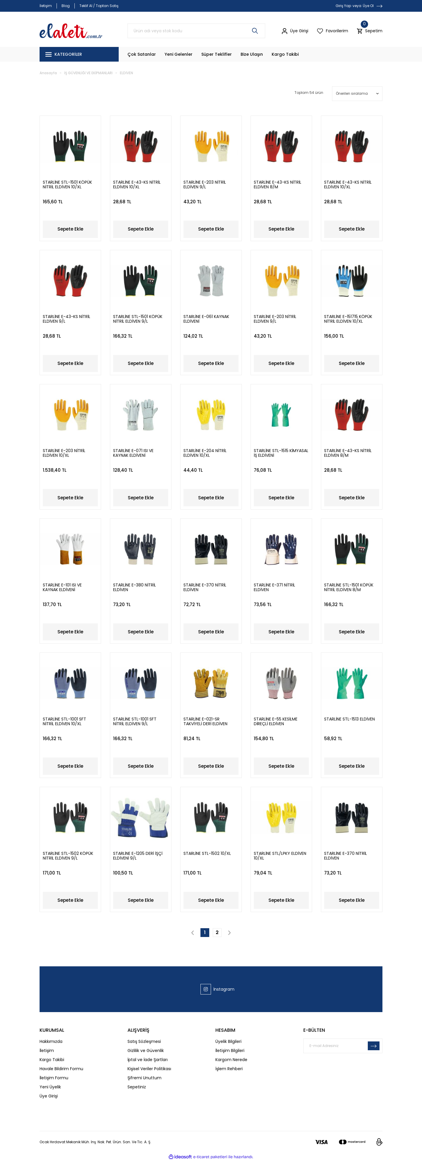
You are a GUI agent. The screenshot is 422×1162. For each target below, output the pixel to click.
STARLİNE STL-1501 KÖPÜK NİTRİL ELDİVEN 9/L (137, 317)
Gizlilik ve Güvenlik (145, 1051)
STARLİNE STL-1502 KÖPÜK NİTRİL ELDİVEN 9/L (68, 856)
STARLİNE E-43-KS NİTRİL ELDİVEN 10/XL (137, 182)
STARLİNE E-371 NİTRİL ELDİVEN (274, 586)
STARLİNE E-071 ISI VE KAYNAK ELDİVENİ (133, 452)
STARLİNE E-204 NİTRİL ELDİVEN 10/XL (205, 452)
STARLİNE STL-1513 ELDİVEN (349, 719)
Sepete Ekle (70, 227)
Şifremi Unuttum (144, 1079)
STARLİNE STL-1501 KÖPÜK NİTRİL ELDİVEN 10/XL (67, 182)
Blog (66, 5)
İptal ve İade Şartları (147, 1060)
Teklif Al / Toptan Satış (98, 5)
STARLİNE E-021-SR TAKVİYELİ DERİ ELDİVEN (205, 721)
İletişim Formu (54, 1079)
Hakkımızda (51, 1042)
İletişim (46, 5)
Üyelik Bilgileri (228, 1042)
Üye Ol (368, 5)
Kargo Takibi (285, 54)
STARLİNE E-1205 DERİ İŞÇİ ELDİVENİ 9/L (137, 856)
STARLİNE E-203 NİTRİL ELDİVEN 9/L (204, 182)
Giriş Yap (343, 5)
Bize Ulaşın (252, 54)
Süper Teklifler (216, 54)
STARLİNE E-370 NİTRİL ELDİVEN (204, 586)
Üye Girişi (49, 1097)
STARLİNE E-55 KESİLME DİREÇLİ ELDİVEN (275, 721)
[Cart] (369, 31)
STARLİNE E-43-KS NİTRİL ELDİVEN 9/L (66, 317)
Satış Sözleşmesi (144, 1042)
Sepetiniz (136, 1088)
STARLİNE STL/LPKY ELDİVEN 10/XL (280, 856)
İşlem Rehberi (229, 1070)
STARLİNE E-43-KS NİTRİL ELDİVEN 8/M (277, 182)
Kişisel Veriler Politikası (149, 1070)
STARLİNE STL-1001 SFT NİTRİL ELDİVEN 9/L (134, 721)
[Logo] (71, 30)
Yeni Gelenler (179, 54)
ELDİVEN (126, 72)
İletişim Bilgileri (229, 1051)
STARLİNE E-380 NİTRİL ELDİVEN (134, 586)
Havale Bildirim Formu (61, 1070)
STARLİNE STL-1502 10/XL (207, 854)
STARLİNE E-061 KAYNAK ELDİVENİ (206, 317)
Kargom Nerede (231, 1060)
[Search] (196, 30)
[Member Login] (295, 31)
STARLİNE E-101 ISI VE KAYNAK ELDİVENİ (62, 586)
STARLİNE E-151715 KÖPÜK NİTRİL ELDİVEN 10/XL (348, 317)
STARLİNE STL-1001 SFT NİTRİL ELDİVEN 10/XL (64, 721)
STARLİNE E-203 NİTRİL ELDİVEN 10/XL (64, 452)
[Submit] (374, 1046)
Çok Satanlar (141, 54)
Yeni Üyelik (50, 1088)
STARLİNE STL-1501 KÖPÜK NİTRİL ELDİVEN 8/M (348, 586)
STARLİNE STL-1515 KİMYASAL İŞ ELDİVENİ (281, 452)
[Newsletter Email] (342, 1046)
